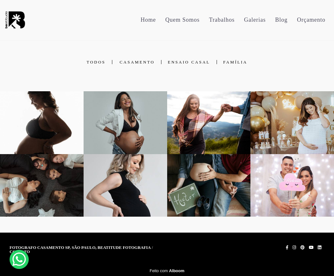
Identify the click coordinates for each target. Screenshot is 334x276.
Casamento (137, 62)
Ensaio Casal (189, 62)
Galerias (255, 20)
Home (148, 20)
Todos (95, 62)
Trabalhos (221, 20)
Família (235, 62)
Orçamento (311, 20)
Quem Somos (182, 20)
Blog (281, 20)
